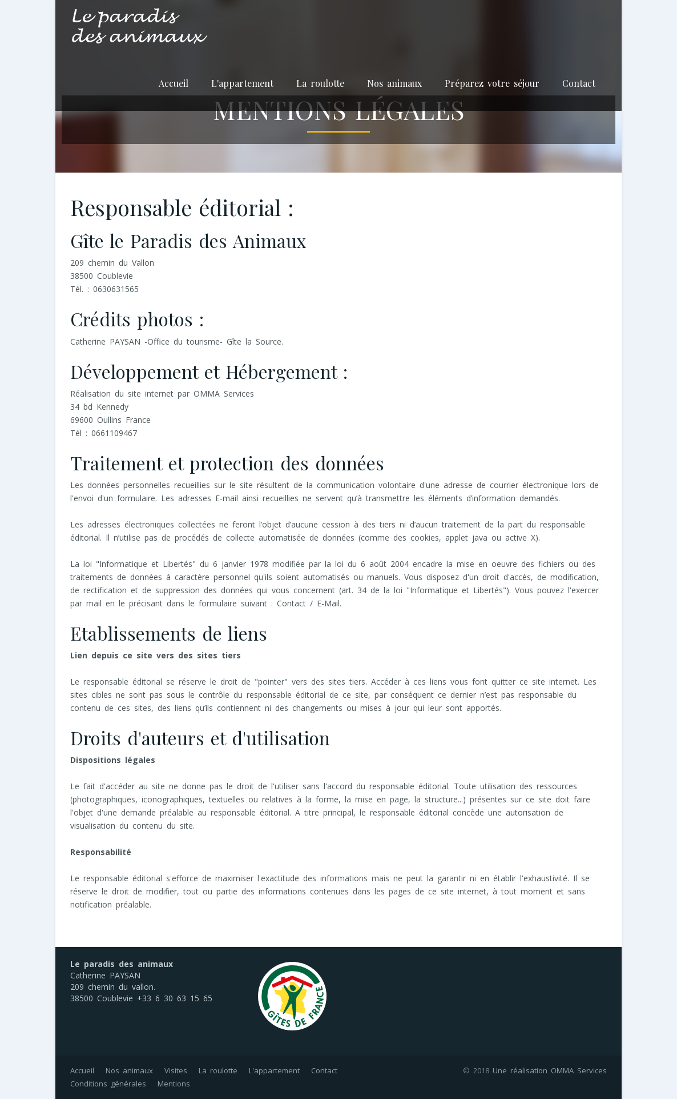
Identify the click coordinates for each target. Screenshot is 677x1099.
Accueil (173, 83)
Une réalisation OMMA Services (550, 1070)
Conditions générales (108, 1083)
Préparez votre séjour (492, 83)
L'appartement (242, 83)
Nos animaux (394, 83)
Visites (175, 1070)
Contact (578, 83)
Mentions (174, 1083)
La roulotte (320, 83)
